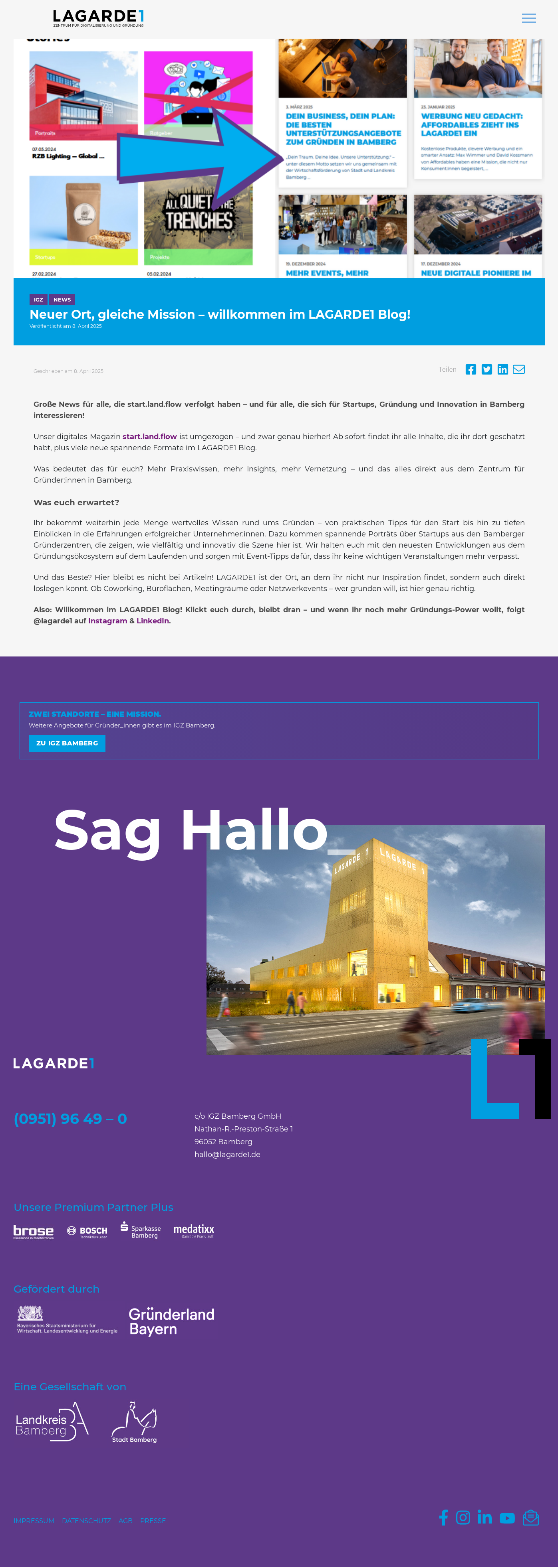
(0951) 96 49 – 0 (70, 1118)
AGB (126, 1521)
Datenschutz (86, 1521)
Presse (153, 1521)
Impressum (34, 1521)
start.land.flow (150, 436)
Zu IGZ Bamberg (67, 743)
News (62, 299)
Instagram (107, 621)
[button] (529, 19)
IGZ (38, 299)
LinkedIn (153, 621)
